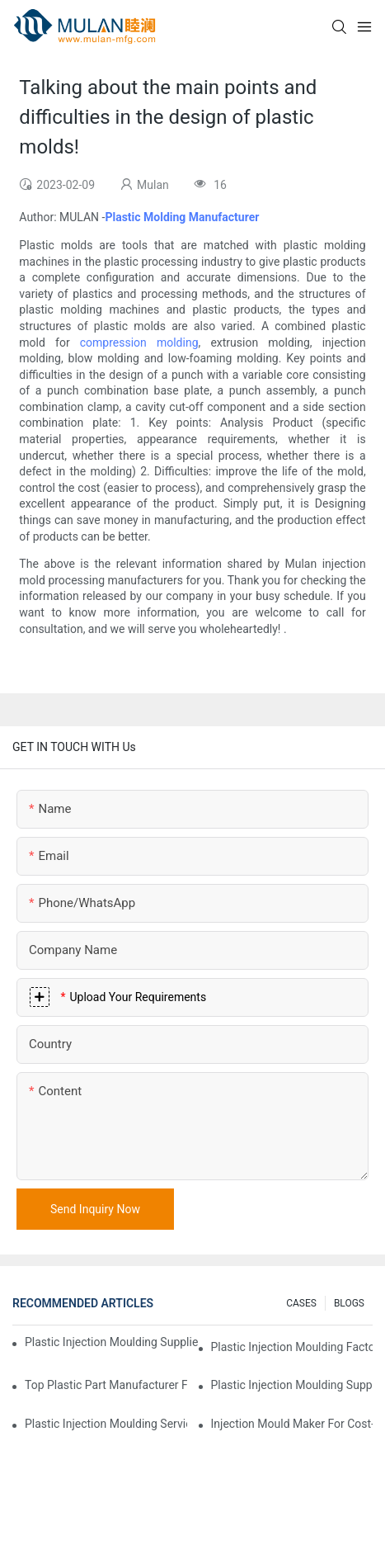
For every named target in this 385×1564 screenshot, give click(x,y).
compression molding (139, 342)
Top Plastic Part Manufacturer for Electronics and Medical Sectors (106, 1385)
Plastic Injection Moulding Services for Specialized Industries (106, 1423)
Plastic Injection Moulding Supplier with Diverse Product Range (292, 1385)
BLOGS (349, 1303)
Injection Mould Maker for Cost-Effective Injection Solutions (292, 1423)
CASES (301, 1303)
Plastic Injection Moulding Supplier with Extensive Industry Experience (111, 1342)
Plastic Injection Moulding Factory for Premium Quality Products (292, 1347)
